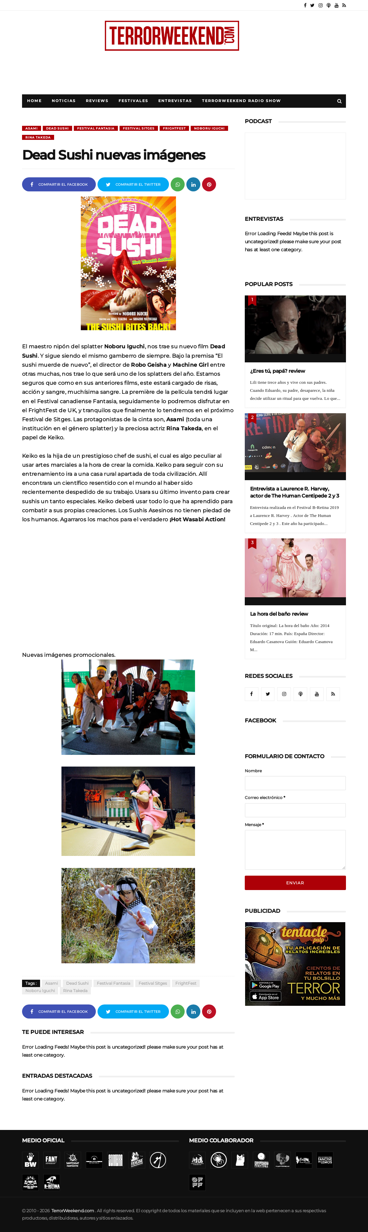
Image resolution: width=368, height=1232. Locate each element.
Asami (31, 128)
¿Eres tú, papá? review (277, 370)
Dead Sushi (57, 128)
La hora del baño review (279, 613)
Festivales (133, 101)
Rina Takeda (38, 137)
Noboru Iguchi (209, 128)
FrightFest (174, 128)
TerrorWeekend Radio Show (241, 101)
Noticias (64, 101)
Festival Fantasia (96, 128)
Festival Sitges (139, 128)
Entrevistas (175, 101)
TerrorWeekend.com (72, 1211)
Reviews (97, 101)
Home (34, 101)
